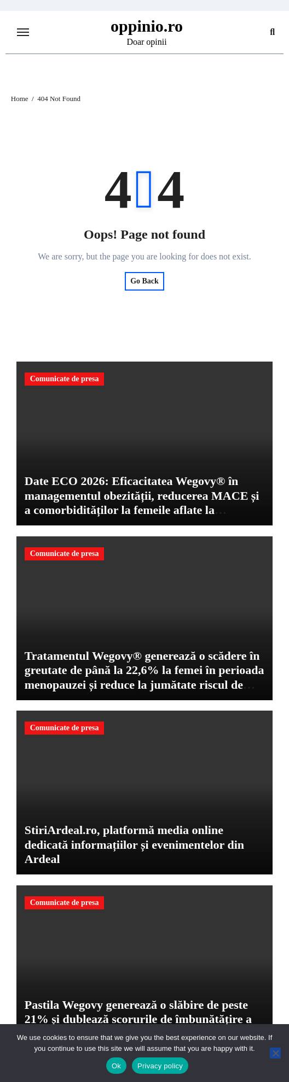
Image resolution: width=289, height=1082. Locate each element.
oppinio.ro (147, 26)
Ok (116, 1066)
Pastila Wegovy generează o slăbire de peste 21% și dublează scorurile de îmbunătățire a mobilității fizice (138, 1019)
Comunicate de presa (64, 379)
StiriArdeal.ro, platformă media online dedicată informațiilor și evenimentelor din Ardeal (134, 844)
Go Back (144, 281)
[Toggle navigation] (23, 32)
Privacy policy (160, 1066)
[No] (275, 1053)
